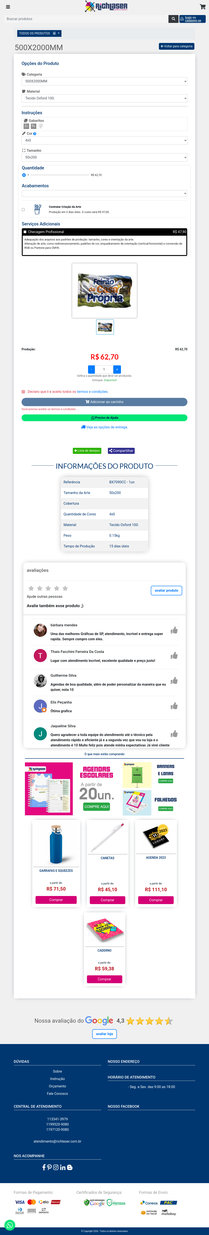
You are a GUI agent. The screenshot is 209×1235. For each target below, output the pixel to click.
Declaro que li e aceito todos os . (68, 392)
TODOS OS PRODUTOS (38, 33)
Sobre (57, 1071)
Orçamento (57, 1086)
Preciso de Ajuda (104, 418)
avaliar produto (166, 590)
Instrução (57, 1079)
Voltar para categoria (176, 46)
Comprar (56, 900)
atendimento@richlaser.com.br (57, 1141)
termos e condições (92, 392)
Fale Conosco (57, 1094)
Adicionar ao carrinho (104, 402)
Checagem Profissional (46, 232)
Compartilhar (121, 451)
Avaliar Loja (104, 1034)
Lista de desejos (87, 450)
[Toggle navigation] (8, 7)
